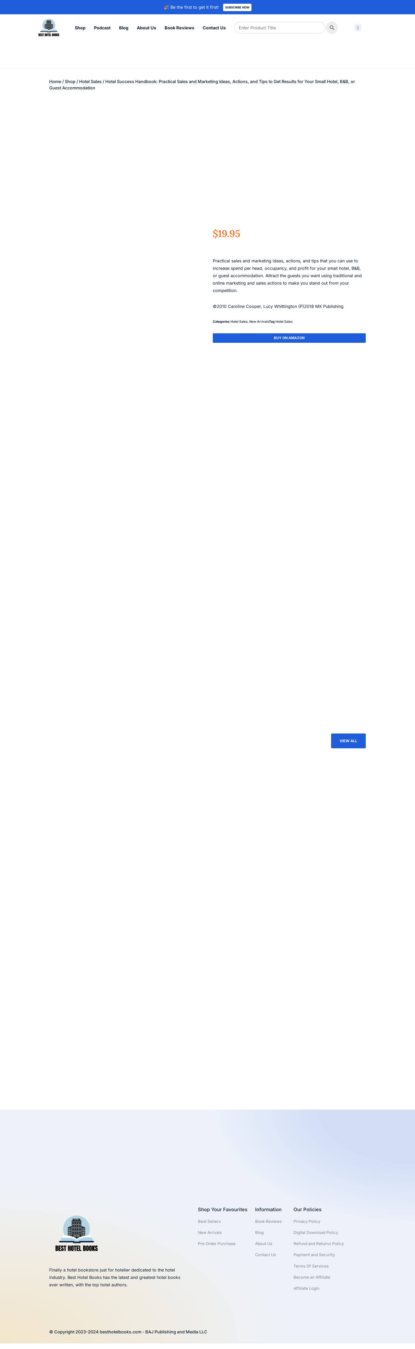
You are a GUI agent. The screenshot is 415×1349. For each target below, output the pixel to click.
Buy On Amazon (289, 338)
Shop (80, 27)
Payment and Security (315, 1260)
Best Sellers (209, 1225)
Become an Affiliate (313, 1284)
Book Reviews (179, 27)
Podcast (102, 27)
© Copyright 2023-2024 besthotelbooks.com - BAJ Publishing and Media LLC (128, 1337)
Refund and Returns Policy (320, 1249)
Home (55, 81)
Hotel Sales (90, 81)
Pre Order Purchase (217, 1249)
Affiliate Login (307, 1295)
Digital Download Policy (317, 1237)
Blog (123, 27)
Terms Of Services (312, 1272)
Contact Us (214, 27)
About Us (146, 27)
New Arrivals (259, 321)
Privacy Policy (308, 1225)
